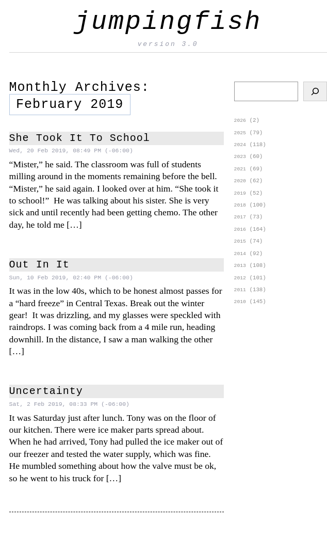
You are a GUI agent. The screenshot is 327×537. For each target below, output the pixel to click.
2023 (240, 158)
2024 (240, 146)
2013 (240, 272)
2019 (240, 197)
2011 (240, 297)
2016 (240, 234)
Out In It (39, 265)
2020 (240, 184)
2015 (240, 247)
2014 (240, 260)
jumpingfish (167, 22)
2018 (240, 209)
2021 (240, 171)
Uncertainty (46, 391)
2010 (240, 310)
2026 (240, 121)
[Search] (315, 91)
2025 (240, 134)
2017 (240, 221)
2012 (240, 285)
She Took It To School (79, 138)
